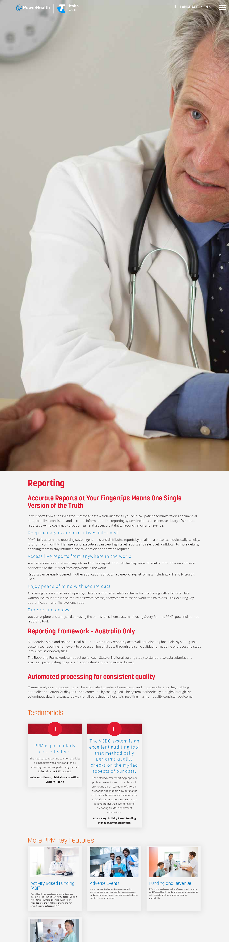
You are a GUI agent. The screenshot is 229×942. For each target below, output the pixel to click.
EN (207, 7)
